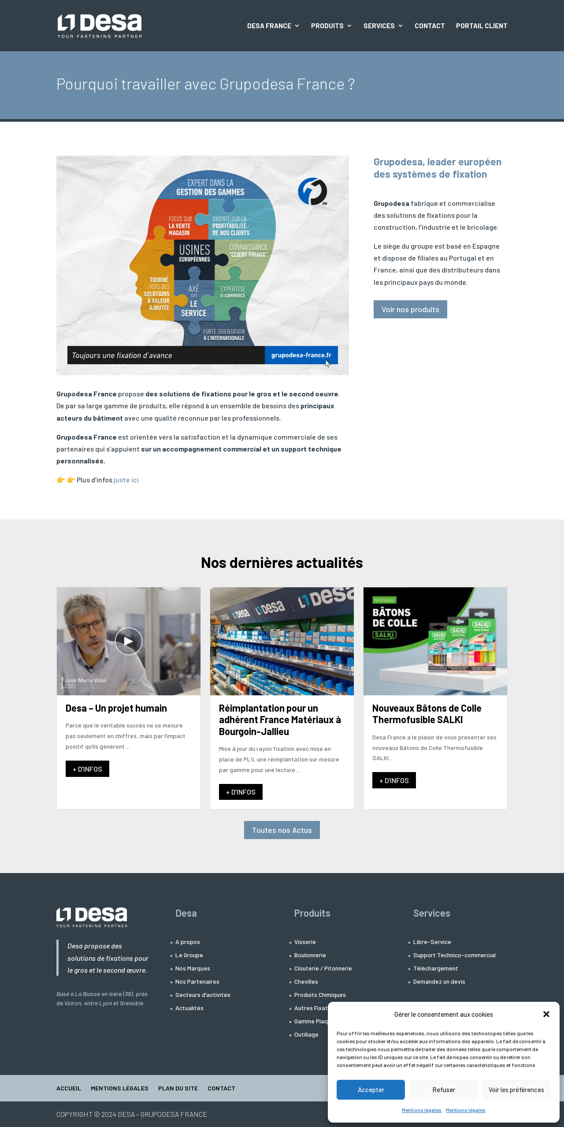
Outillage (306, 1034)
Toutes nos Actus (282, 830)
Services (379, 26)
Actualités (189, 1008)
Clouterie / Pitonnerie (323, 968)
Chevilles (306, 981)
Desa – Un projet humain (116, 707)
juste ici (126, 479)
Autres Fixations (316, 1008)
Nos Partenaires (197, 981)
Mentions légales (422, 1110)
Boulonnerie (310, 955)
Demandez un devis (439, 981)
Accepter (371, 1089)
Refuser (443, 1089)
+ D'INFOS (87, 769)
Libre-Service (432, 942)
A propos (187, 942)
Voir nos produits (410, 309)
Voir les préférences (516, 1089)
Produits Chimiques (320, 995)
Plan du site (178, 1088)
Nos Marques (192, 968)
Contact (430, 26)
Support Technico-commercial (454, 955)
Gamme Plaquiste (317, 1021)
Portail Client (482, 26)
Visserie (305, 942)
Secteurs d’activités (202, 995)
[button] (546, 1014)
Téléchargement (435, 968)
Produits (327, 26)
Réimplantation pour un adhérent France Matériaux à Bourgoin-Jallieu (280, 719)
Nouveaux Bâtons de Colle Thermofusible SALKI (427, 713)
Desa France (269, 26)
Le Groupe (189, 955)
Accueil (68, 1088)
